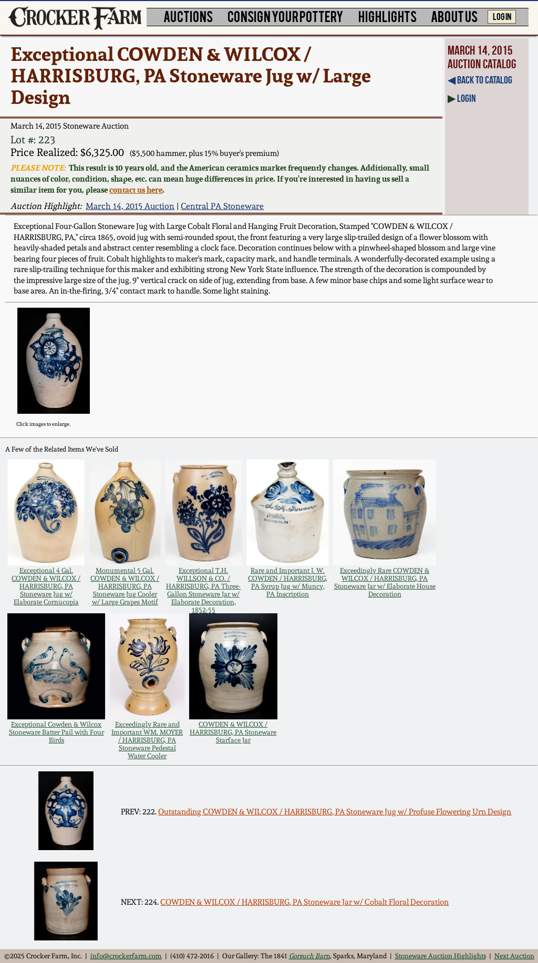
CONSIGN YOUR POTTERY (285, 16)
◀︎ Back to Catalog (480, 80)
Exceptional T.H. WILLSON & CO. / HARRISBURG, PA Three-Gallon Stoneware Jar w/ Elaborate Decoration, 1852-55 (203, 590)
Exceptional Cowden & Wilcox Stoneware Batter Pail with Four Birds (56, 732)
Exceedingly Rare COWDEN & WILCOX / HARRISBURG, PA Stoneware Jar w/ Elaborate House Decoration (385, 582)
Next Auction (514, 956)
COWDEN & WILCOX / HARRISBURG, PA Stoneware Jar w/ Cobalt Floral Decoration (304, 902)
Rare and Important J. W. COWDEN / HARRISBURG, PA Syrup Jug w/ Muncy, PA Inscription (287, 582)
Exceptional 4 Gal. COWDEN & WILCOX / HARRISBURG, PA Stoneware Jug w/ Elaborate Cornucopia (46, 586)
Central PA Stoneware (222, 206)
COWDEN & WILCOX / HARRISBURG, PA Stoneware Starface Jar (233, 732)
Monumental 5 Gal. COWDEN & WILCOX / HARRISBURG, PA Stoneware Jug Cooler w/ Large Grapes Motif (124, 586)
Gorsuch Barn (309, 956)
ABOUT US (454, 16)
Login (466, 98)
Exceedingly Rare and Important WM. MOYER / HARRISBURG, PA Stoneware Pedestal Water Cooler (147, 740)
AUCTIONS (188, 16)
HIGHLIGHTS (387, 16)
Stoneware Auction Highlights (440, 956)
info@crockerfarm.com (126, 956)
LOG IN (502, 16)
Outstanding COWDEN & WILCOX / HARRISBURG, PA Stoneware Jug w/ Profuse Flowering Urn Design (334, 812)
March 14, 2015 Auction (130, 206)
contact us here (135, 189)
